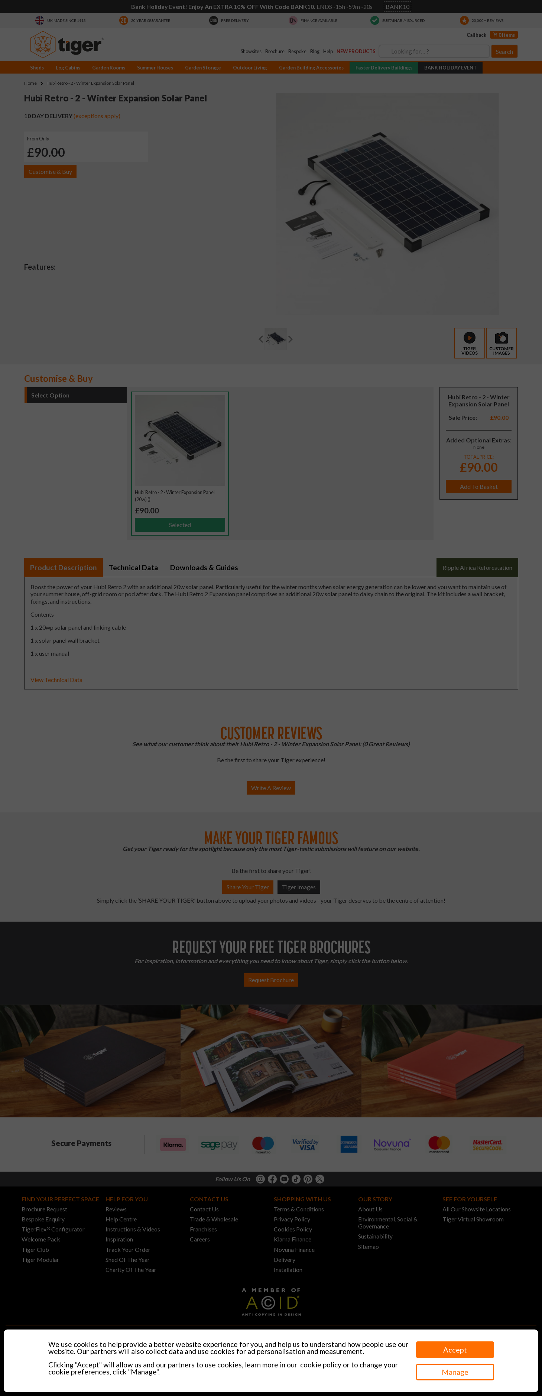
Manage (455, 1371)
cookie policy (320, 1364)
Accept (455, 1349)
